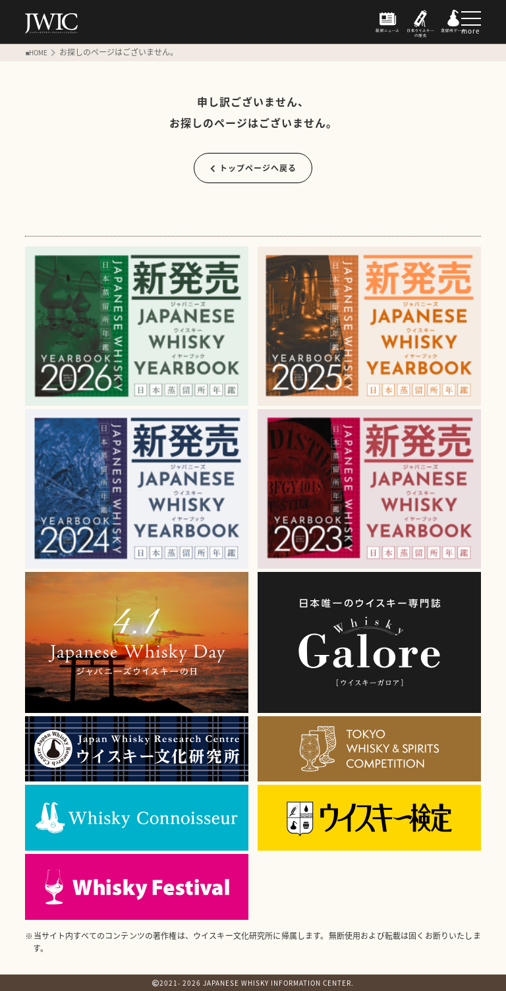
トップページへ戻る (253, 168)
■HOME (36, 52)
